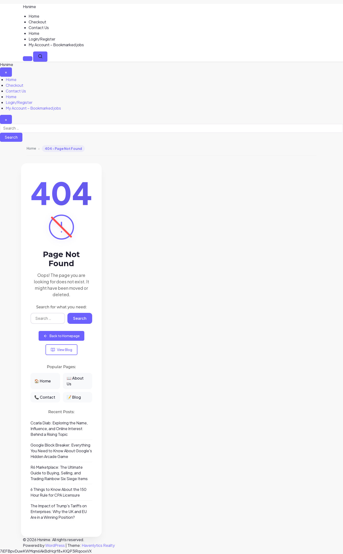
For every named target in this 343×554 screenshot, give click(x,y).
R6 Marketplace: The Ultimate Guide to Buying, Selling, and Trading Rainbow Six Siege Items (59, 473)
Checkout (37, 21)
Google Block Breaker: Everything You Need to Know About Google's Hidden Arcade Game (61, 450)
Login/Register (42, 38)
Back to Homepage (61, 336)
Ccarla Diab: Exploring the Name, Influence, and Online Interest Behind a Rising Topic (59, 428)
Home (34, 16)
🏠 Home (42, 380)
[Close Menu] (6, 71)
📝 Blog (74, 397)
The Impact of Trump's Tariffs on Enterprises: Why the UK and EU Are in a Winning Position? (58, 511)
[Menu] (27, 58)
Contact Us (39, 27)
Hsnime (29, 6)
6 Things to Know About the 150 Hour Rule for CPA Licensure (58, 492)
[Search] (40, 56)
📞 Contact (44, 397)
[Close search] (6, 119)
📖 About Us (75, 381)
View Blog (61, 349)
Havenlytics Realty (98, 545)
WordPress (55, 545)
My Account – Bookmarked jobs (56, 44)
